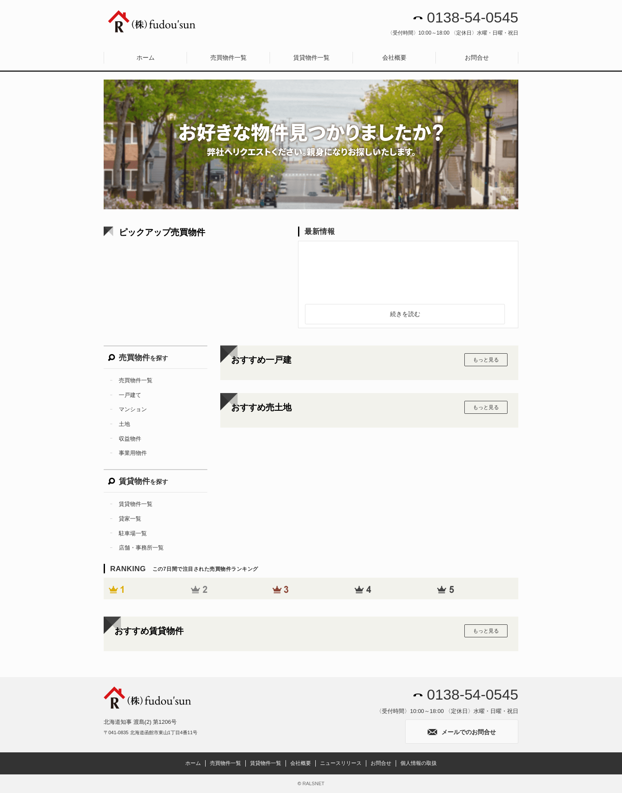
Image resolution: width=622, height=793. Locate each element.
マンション (133, 409)
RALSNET (313, 783)
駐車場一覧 (133, 533)
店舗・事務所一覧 (141, 547)
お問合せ (477, 57)
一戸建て (130, 395)
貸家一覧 (130, 518)
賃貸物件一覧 (311, 57)
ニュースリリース (341, 763)
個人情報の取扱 (418, 763)
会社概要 (394, 57)
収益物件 (130, 438)
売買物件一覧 (228, 57)
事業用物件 (133, 453)
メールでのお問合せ (462, 732)
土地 (124, 424)
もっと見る (486, 360)
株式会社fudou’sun (152, 22)
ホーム (145, 57)
